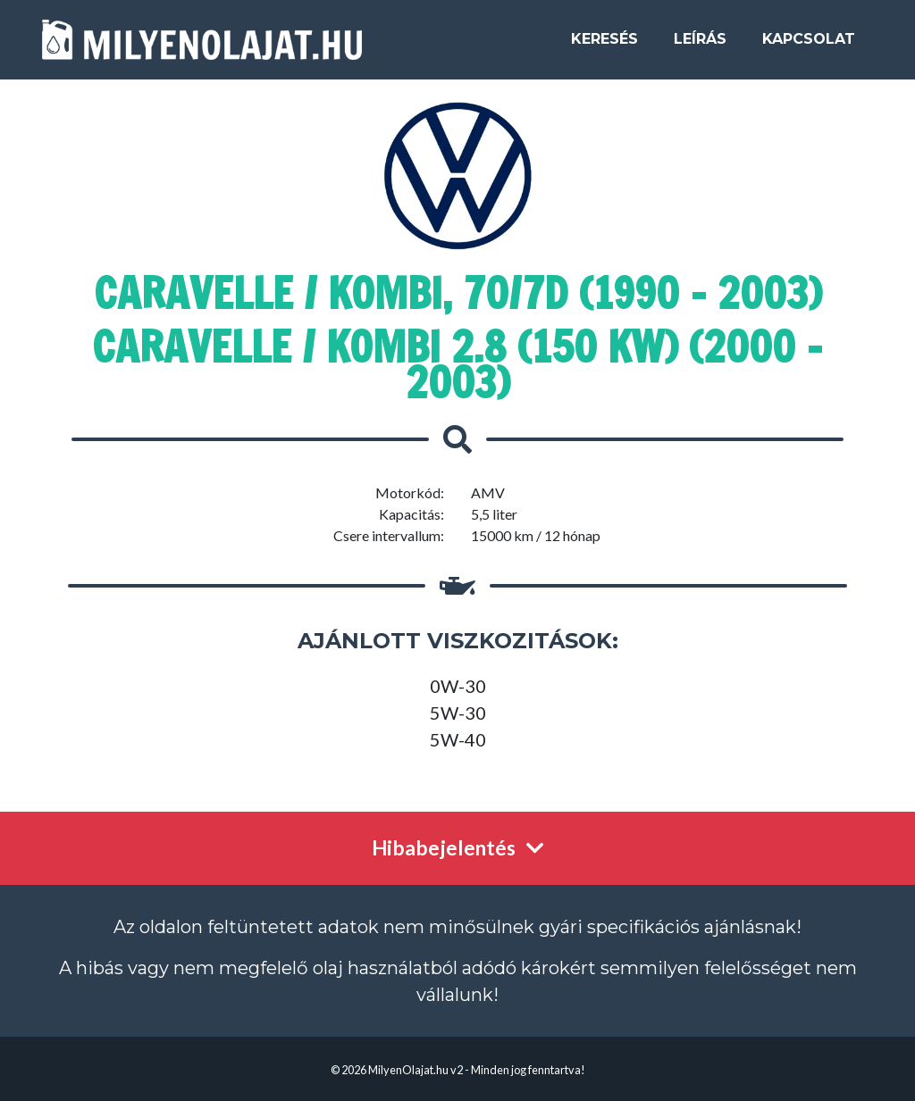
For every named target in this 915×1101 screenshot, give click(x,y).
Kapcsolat (808, 46)
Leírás (700, 46)
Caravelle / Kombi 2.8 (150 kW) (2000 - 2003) (457, 364)
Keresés (604, 46)
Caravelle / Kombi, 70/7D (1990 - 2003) (458, 293)
